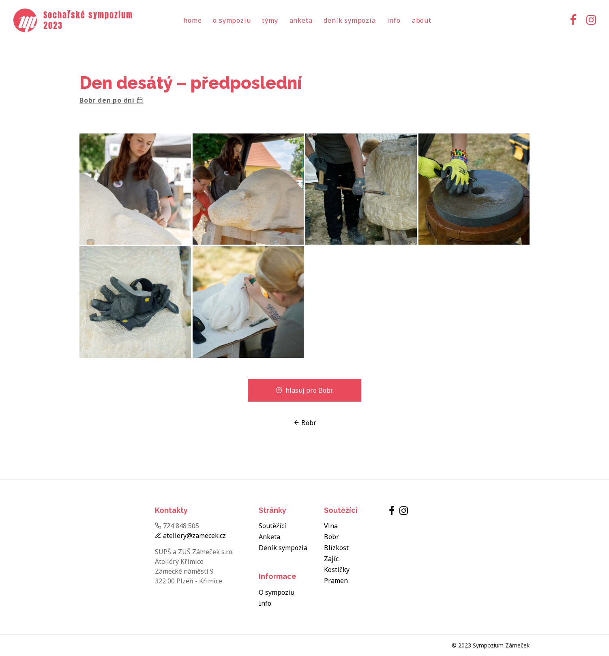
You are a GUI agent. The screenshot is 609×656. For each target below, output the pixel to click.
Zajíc (331, 558)
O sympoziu (232, 20)
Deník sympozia (349, 20)
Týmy (270, 20)
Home (192, 20)
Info (394, 20)
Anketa (301, 20)
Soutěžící (272, 525)
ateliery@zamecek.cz (190, 535)
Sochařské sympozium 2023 (88, 20)
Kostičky (337, 569)
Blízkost (336, 547)
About (421, 20)
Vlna (331, 525)
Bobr (304, 422)
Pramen (336, 580)
